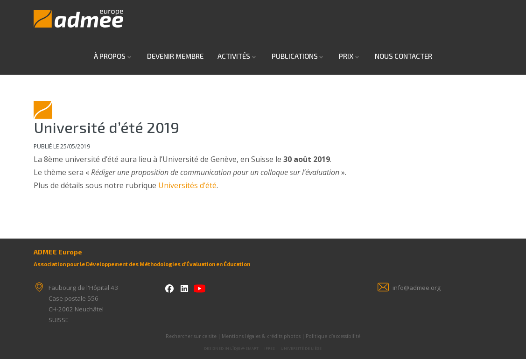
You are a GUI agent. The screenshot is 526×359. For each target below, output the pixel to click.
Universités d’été (187, 185)
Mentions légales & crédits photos (261, 336)
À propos (110, 56)
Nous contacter (403, 56)
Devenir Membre (175, 56)
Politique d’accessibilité (333, 336)
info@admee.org (417, 287)
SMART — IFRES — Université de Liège (283, 348)
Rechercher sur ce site (191, 336)
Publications (295, 56)
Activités (233, 56)
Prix (346, 56)
